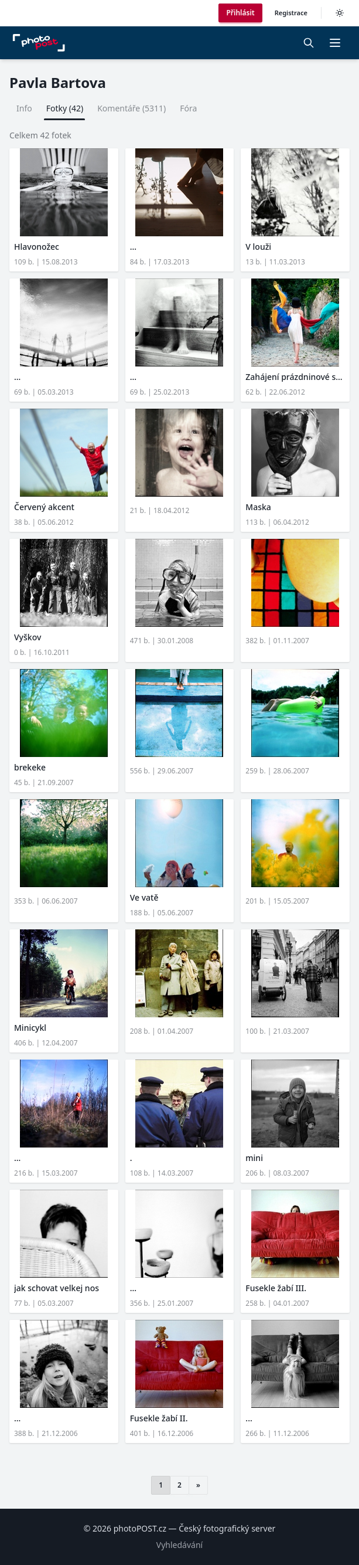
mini (254, 1157)
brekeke (30, 767)
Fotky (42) (64, 108)
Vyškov (27, 637)
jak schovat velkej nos (56, 1288)
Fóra (188, 108)
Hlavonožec (36, 246)
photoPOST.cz (140, 1528)
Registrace (291, 12)
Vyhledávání (179, 1544)
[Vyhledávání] (308, 42)
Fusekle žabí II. (159, 1418)
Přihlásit (240, 13)
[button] (335, 42)
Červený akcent (44, 506)
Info (24, 108)
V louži (258, 246)
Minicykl (30, 1027)
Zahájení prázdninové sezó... (295, 376)
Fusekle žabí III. (275, 1288)
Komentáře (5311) (131, 108)
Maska (258, 506)
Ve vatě (144, 897)
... (133, 246)
